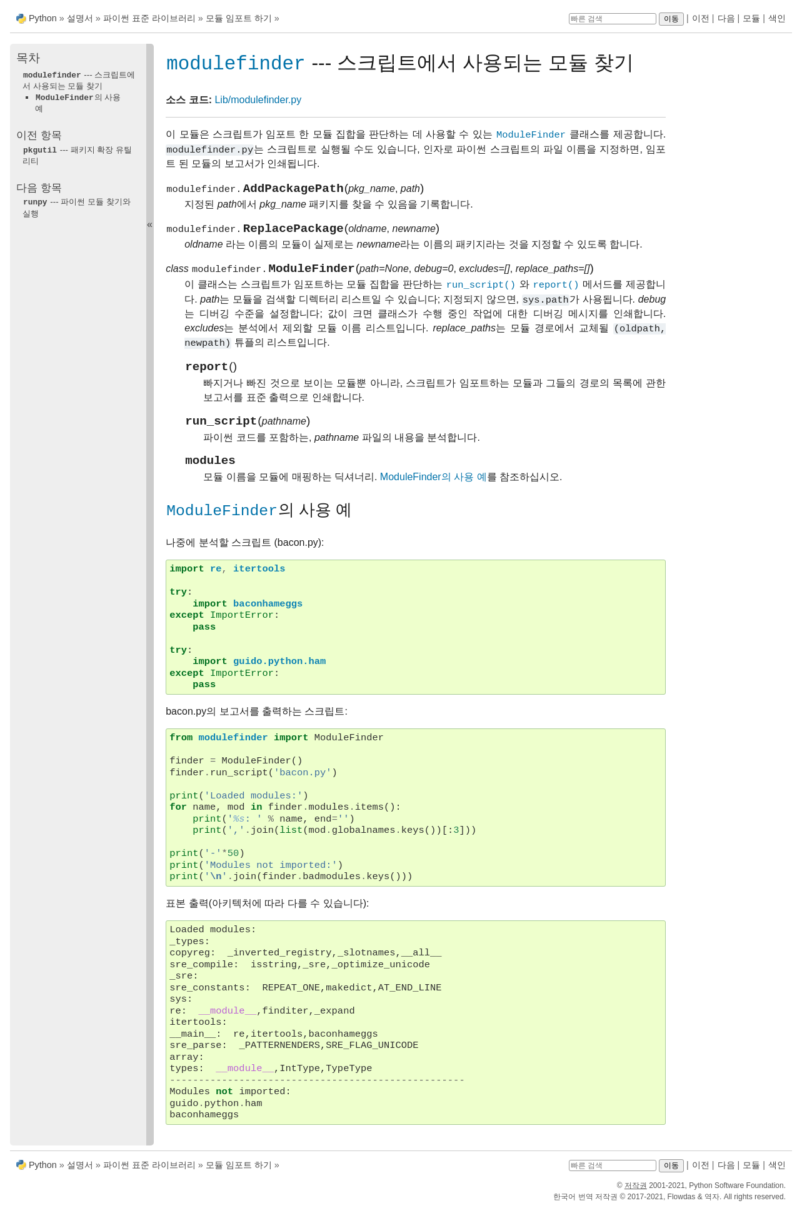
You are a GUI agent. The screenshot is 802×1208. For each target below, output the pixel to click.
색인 (777, 18)
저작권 (635, 1185)
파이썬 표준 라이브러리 (149, 18)
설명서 (81, 18)
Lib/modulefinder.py (257, 100)
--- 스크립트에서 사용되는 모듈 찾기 (79, 80)
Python (43, 18)
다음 (726, 18)
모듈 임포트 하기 (239, 18)
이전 (700, 18)
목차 (28, 57)
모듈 (751, 18)
